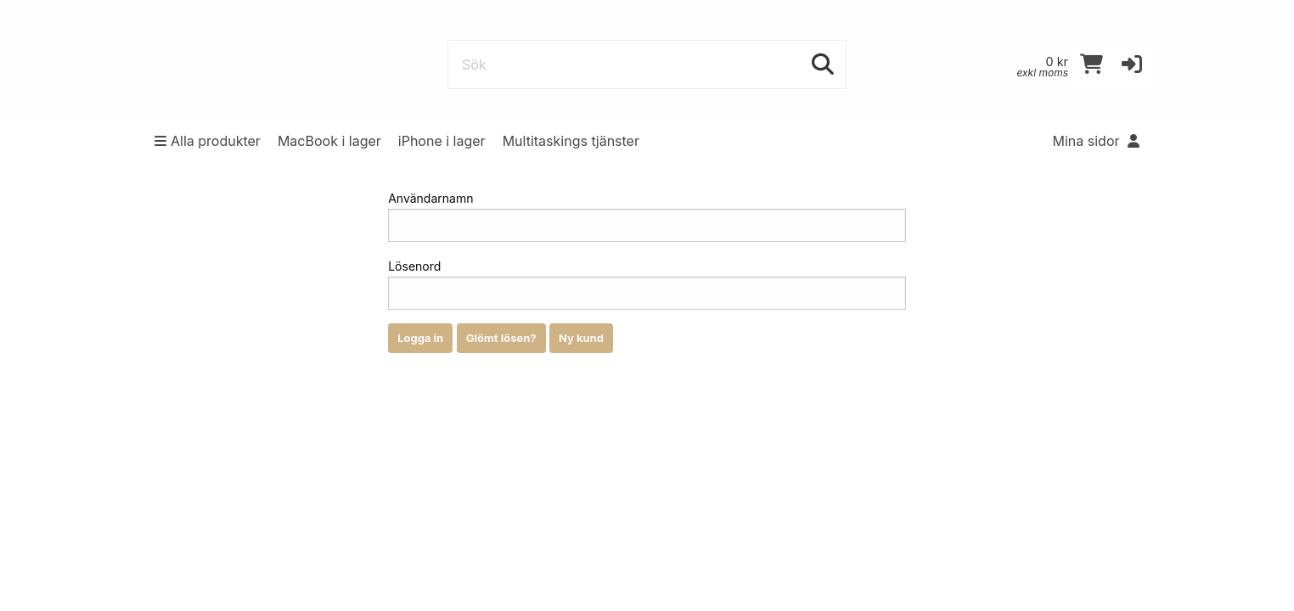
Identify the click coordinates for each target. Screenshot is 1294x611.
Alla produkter (208, 140)
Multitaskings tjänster (571, 140)
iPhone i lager (442, 140)
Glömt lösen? (501, 338)
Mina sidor (1096, 140)
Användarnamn (647, 216)
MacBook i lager (329, 140)
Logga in (420, 338)
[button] (1132, 68)
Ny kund (581, 338)
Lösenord (647, 284)
